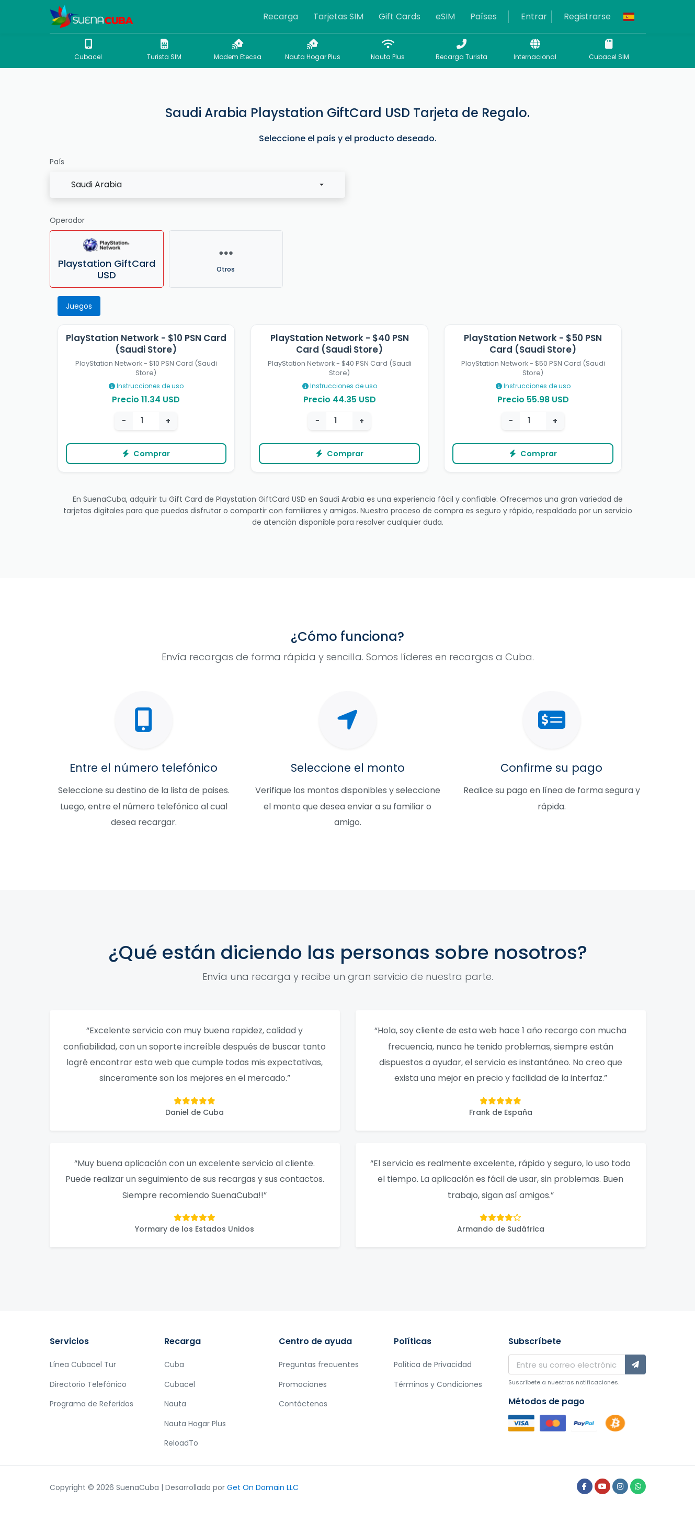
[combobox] (197, 185)
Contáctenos (303, 1404)
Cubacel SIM (609, 50)
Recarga (280, 16)
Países (483, 16)
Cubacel (88, 50)
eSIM (445, 16)
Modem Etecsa (237, 50)
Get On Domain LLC (263, 1487)
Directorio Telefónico (88, 1384)
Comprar (146, 453)
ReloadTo (181, 1443)
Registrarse (587, 16)
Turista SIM (164, 50)
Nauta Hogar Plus (312, 50)
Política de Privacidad (433, 1364)
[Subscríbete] (635, 1364)
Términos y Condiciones (438, 1384)
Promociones (303, 1384)
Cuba (174, 1364)
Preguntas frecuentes (319, 1364)
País (57, 161)
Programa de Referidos (91, 1404)
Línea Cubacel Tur (83, 1364)
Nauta (175, 1404)
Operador (67, 220)
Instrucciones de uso (146, 385)
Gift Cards (399, 16)
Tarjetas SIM (338, 16)
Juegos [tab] (79, 306)
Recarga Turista (461, 50)
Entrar (534, 16)
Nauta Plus (387, 50)
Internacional (535, 50)
